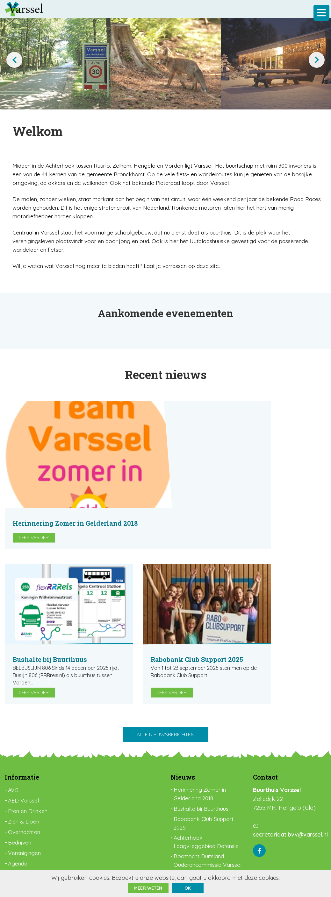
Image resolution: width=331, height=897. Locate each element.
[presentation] (14, 60)
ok (187, 888)
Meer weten (148, 888)
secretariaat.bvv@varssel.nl (291, 784)
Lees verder (167, 487)
